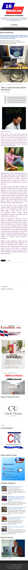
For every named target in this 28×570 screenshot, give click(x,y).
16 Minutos (14, 564)
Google (16, 568)
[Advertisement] (12, 272)
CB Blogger (7, 92)
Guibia (3, 425)
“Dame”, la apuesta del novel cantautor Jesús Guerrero (13, 88)
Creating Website (14, 565)
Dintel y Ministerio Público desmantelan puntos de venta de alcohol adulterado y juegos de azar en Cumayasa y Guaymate (14, 37)
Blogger (12, 568)
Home (2, 84)
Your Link (12, 567)
